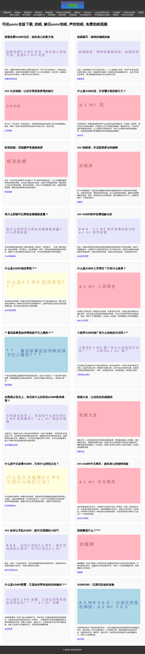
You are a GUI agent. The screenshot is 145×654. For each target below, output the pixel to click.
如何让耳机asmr (11, 570)
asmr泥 (80, 135)
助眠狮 (80, 572)
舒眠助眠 (73, 15)
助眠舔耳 (80, 79)
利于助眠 (26, 15)
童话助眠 (8, 385)
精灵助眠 (62, 15)
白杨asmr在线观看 (63, 12)
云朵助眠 (116, 12)
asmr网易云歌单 (11, 445)
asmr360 (80, 639)
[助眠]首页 (7, 12)
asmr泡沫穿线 (10, 310)
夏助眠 (115, 15)
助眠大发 (80, 451)
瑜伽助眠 (49, 12)
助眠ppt (77, 12)
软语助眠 (8, 192)
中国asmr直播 (129, 12)
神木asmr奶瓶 (127, 15)
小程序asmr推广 (83, 374)
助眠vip (18, 12)
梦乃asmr (88, 12)
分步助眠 (8, 130)
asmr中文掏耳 (82, 518)
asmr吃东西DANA (102, 12)
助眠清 (80, 202)
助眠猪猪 (51, 15)
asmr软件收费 (82, 256)
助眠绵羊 (38, 12)
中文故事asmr (10, 505)
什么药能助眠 (10, 256)
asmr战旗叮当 (39, 15)
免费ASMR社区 (11, 79)
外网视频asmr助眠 (102, 15)
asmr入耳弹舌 (82, 320)
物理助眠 (27, 12)
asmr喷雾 (8, 629)
